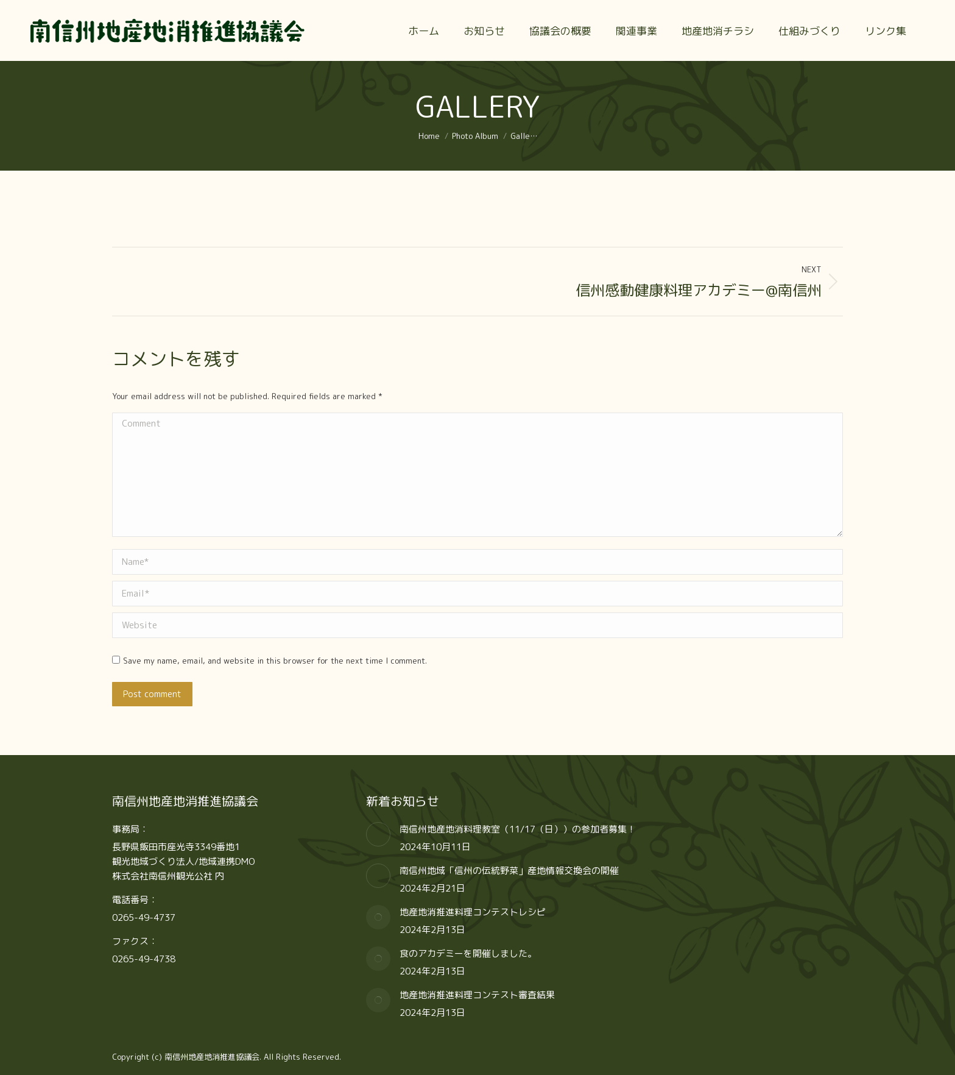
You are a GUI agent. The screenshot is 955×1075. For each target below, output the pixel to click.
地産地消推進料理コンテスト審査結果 (477, 994)
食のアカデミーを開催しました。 (468, 953)
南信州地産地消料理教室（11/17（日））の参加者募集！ (518, 829)
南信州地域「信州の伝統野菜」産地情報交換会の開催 (509, 870)
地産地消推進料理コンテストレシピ (473, 912)
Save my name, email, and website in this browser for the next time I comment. (275, 660)
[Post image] (378, 834)
